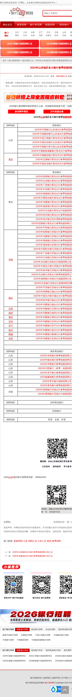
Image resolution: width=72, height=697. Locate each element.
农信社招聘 (50, 629)
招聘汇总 (33, 541)
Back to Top (65, 690)
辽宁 (41, 32)
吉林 (33, 32)
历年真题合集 (56, 111)
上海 (25, 32)
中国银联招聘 (22, 640)
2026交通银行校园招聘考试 (14, 661)
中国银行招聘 (8, 640)
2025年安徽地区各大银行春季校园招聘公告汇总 (32, 556)
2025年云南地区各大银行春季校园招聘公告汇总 (32, 552)
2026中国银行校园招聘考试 (14, 656)
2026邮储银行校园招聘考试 (40, 661)
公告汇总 (42, 541)
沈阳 (41, 35)
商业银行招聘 (37, 629)
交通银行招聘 (26, 635)
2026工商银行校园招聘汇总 (19, 44)
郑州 (56, 35)
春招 (49, 541)
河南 (56, 32)
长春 (33, 35)
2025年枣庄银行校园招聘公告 (56, 381)
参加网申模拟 (21, 111)
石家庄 (48, 35)
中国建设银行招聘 (61, 635)
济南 (64, 35)
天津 (25, 35)
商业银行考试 (37, 650)
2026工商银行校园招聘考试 (40, 656)
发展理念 (47, 678)
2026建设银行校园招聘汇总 (59, 52)
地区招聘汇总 (27, 60)
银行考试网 (36, 24)
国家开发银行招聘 (10, 635)
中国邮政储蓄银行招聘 (41, 640)
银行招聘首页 (36, 678)
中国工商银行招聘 (42, 635)
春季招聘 (56, 541)
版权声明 (56, 678)
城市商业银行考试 (53, 650)
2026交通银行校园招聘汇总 (59, 44)
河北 (48, 32)
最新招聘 (21, 24)
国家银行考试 (22, 650)
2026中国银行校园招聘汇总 (19, 52)
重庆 (17, 35)
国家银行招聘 (22, 629)
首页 (4, 60)
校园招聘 (50, 24)
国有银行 (64, 24)
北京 (17, 32)
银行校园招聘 (14, 60)
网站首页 (7, 24)
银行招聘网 (49, 683)
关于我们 (65, 678)
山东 (64, 32)
